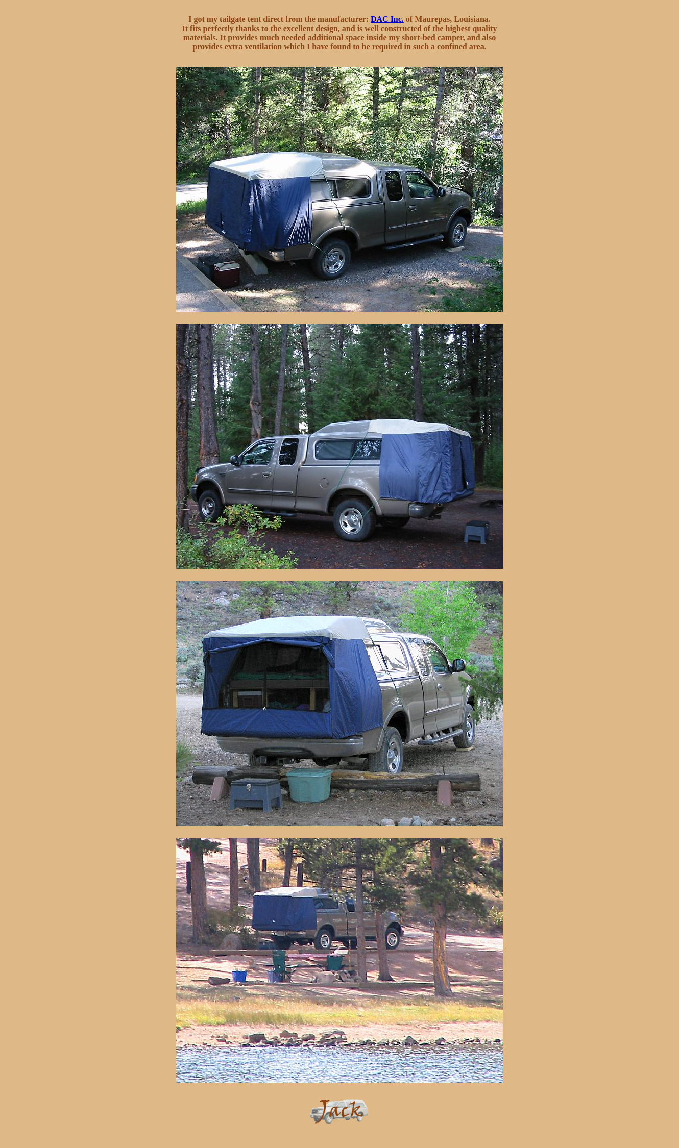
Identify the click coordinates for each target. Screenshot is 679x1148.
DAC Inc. (387, 19)
